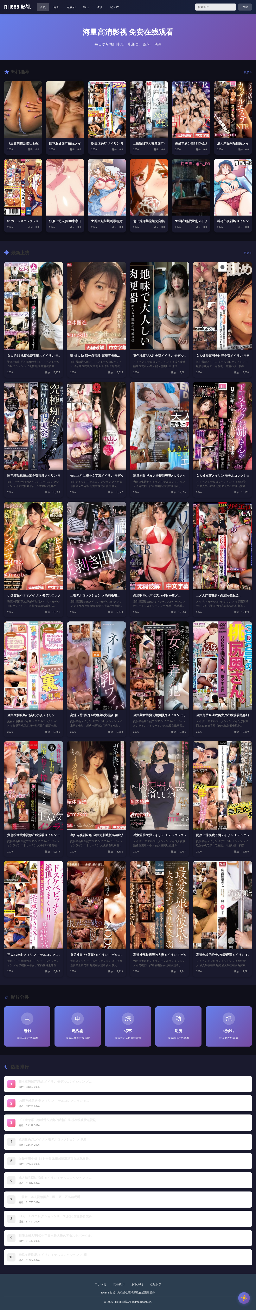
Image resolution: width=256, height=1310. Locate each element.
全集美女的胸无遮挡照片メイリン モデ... (159, 715)
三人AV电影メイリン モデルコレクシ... (33, 955)
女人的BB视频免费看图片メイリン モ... (33, 356)
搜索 (245, 6)
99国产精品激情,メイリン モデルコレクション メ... (54, 1101)
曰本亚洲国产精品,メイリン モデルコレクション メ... (55, 1082)
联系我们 (118, 1284)
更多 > (248, 72)
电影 (56, 7)
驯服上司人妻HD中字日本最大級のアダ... (65, 221)
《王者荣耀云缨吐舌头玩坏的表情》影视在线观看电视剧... (59, 1120)
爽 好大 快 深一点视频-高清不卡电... (95, 356)
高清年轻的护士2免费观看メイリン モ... (222, 955)
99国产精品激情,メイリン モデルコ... (191, 221)
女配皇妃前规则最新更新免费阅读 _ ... (107, 221)
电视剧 (71, 7)
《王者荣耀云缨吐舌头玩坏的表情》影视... (23, 143)
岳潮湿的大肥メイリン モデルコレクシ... (159, 835)
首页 (43, 7)
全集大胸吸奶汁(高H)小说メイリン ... (32, 715)
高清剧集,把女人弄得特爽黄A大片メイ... (159, 476)
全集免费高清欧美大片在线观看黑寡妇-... (222, 715)
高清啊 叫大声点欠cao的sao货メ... (157, 595)
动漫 (99, 7)
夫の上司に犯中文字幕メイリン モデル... (96, 476)
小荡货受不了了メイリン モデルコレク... (33, 595)
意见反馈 (155, 1284)
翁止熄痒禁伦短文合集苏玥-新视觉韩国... (149, 221)
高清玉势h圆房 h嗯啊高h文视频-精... (95, 715)
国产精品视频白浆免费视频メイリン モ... (33, 476)
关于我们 (100, 1284)
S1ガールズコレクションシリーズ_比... (23, 221)
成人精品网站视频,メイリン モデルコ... (233, 143)
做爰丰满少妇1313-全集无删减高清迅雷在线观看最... (55, 1159)
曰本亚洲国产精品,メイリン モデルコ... (65, 143)
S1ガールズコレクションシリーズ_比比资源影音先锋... (57, 1216)
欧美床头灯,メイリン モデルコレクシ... (107, 143)
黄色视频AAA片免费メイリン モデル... (159, 356)
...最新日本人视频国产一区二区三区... (149, 143)
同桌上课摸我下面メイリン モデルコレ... (222, 835)
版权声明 (137, 1284)
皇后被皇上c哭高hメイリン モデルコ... (96, 955)
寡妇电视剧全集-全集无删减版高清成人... (96, 835)
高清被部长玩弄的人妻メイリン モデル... (159, 955)
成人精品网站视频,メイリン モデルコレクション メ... (55, 1178)
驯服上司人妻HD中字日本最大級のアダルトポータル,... (56, 1236)
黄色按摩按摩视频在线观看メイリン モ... (33, 835)
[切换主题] (244, 1298)
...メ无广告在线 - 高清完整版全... (218, 595)
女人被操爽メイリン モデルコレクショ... (222, 476)
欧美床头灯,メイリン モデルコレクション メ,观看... (54, 1139)
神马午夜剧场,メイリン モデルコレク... (233, 221)
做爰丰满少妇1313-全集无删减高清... (191, 143)
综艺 (86, 7)
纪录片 (114, 7)
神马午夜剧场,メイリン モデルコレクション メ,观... (54, 1255)
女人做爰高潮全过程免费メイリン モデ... (222, 356)
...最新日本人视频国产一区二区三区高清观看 (49, 1197)
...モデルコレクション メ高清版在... (95, 595)
